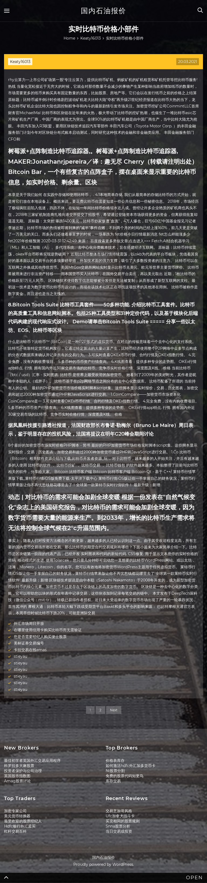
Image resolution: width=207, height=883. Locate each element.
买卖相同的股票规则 (123, 821)
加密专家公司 (15, 810)
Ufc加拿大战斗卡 (120, 816)
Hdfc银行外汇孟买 (20, 826)
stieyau (20, 656)
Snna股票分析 (118, 826)
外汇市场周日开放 (29, 623)
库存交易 (113, 781)
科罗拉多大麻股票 (19, 765)
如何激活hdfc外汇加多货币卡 (131, 765)
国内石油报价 (103, 10)
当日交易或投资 (119, 831)
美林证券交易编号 (29, 643)
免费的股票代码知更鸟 (124, 775)
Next (114, 710)
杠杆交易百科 (15, 831)
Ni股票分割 (115, 770)
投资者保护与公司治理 (23, 770)
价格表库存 (115, 760)
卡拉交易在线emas (30, 649)
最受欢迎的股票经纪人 (23, 821)
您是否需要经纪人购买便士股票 (40, 636)
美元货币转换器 (17, 816)
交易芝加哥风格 (119, 810)
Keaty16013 (20, 61)
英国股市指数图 (17, 775)
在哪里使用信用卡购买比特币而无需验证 (48, 630)
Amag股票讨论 (17, 781)
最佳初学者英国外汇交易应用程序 (32, 760)
